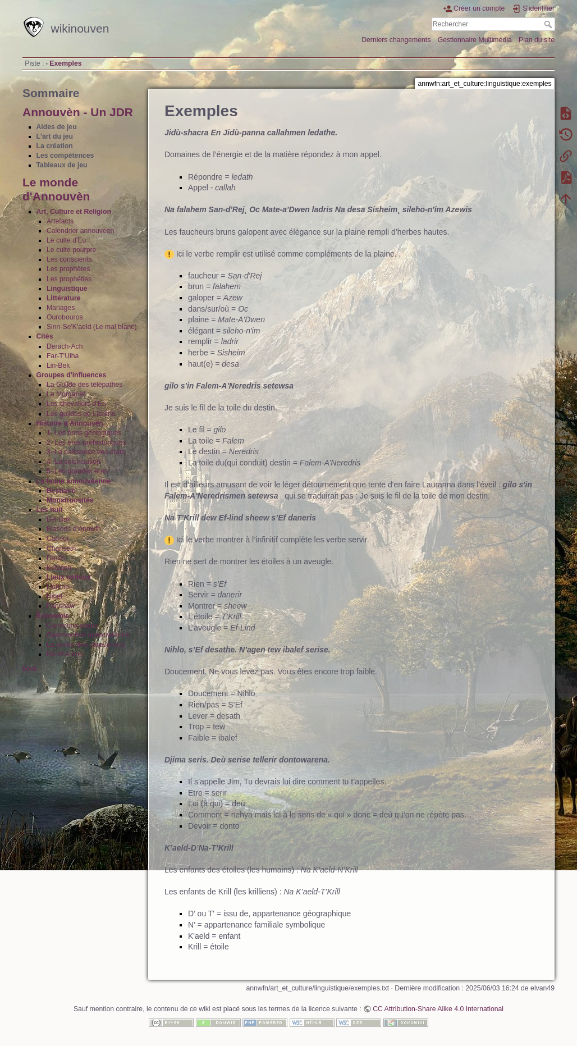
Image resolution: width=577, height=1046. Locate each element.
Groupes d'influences (71, 375)
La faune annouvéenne (73, 481)
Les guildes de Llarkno (81, 414)
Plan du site (537, 40)
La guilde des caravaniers (86, 644)
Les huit (49, 510)
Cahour (58, 538)
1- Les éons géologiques (84, 433)
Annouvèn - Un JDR (77, 112)
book (30, 669)
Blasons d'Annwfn (74, 529)
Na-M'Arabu (65, 654)
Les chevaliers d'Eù (76, 404)
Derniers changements (396, 40)
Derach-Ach (65, 346)
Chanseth (61, 548)
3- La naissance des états (86, 452)
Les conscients (69, 259)
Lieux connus (69, 577)
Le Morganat (66, 394)
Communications (72, 625)
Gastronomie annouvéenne (88, 635)
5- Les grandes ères (77, 471)
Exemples (65, 63)
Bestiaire (61, 491)
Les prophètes (68, 269)
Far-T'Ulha (63, 356)
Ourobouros (65, 317)
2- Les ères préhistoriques (86, 442)
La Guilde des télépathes (85, 385)
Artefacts (60, 221)
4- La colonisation (73, 461)
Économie (53, 616)
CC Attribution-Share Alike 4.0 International (438, 1009)
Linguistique (67, 289)
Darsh (56, 558)
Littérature (64, 298)
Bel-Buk (59, 519)
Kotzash (59, 568)
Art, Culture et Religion (73, 212)
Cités (44, 336)
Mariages (61, 308)
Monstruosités (70, 500)
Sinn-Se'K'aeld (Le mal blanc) (92, 327)
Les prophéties (69, 279)
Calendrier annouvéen (81, 231)
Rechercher (549, 24)
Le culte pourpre (72, 250)
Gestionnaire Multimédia (475, 40)
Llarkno (58, 587)
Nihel (54, 596)
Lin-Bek (58, 365)
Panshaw (61, 606)
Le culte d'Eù (66, 240)
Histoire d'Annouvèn (69, 423)
